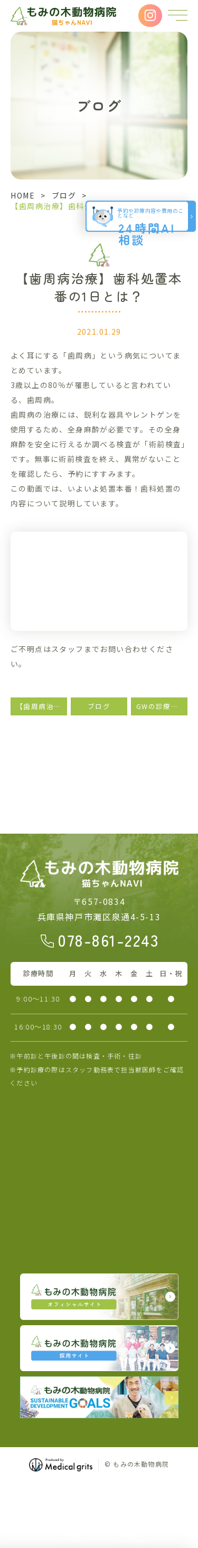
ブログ (64, 195)
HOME (23, 195)
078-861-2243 (108, 939)
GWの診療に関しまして (161, 706)
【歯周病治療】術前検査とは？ (41, 706)
